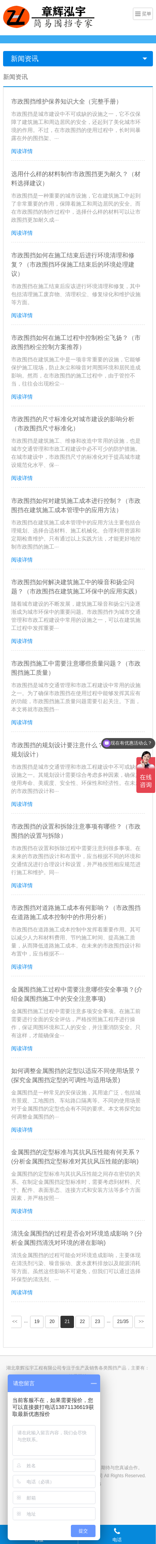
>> (141, 1321)
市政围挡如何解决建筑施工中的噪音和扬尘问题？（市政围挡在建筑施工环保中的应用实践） (76, 587)
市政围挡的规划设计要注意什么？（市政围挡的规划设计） (76, 750)
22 (82, 1321)
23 (97, 1321)
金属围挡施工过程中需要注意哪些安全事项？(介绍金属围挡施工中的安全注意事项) (77, 994)
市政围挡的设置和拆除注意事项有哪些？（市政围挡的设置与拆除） (76, 831)
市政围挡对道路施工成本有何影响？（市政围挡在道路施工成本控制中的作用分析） (76, 912)
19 (36, 1321)
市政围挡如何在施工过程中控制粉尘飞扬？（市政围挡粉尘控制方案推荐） (76, 342)
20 (51, 1321)
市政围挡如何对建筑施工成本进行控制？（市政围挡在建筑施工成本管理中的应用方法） (76, 505)
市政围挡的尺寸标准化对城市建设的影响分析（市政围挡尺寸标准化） (72, 424)
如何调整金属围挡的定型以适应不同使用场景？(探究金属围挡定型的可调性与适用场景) (76, 1075)
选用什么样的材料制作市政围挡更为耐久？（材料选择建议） (76, 178)
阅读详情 (22, 151)
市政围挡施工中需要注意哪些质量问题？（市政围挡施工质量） (76, 668)
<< (15, 1321)
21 (67, 1321)
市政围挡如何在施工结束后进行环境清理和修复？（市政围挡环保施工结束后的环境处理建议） (72, 264)
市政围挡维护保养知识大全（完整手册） (66, 101)
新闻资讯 (25, 59)
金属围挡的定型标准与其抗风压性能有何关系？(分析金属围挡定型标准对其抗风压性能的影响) (76, 1157)
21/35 (123, 1321)
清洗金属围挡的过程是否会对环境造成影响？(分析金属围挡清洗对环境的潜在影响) (77, 1238)
